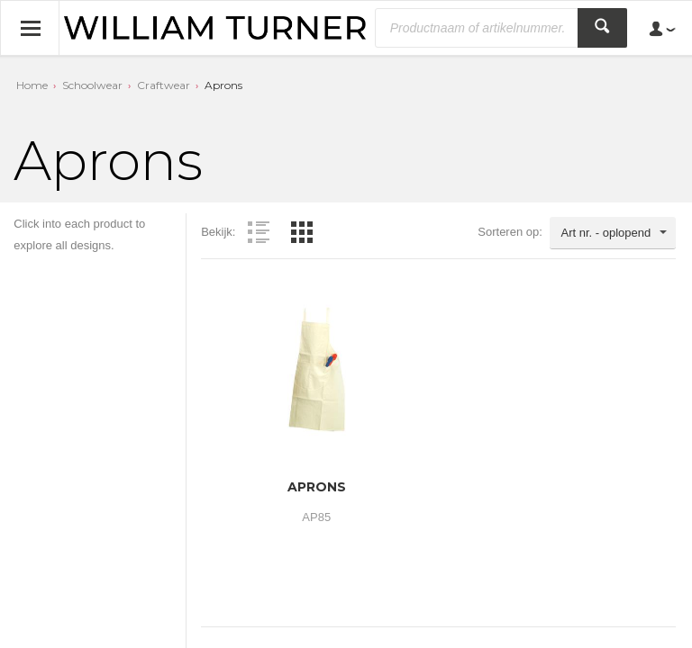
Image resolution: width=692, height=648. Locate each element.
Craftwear (163, 85)
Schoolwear (92, 85)
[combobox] (613, 233)
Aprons (223, 85)
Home (32, 85)
